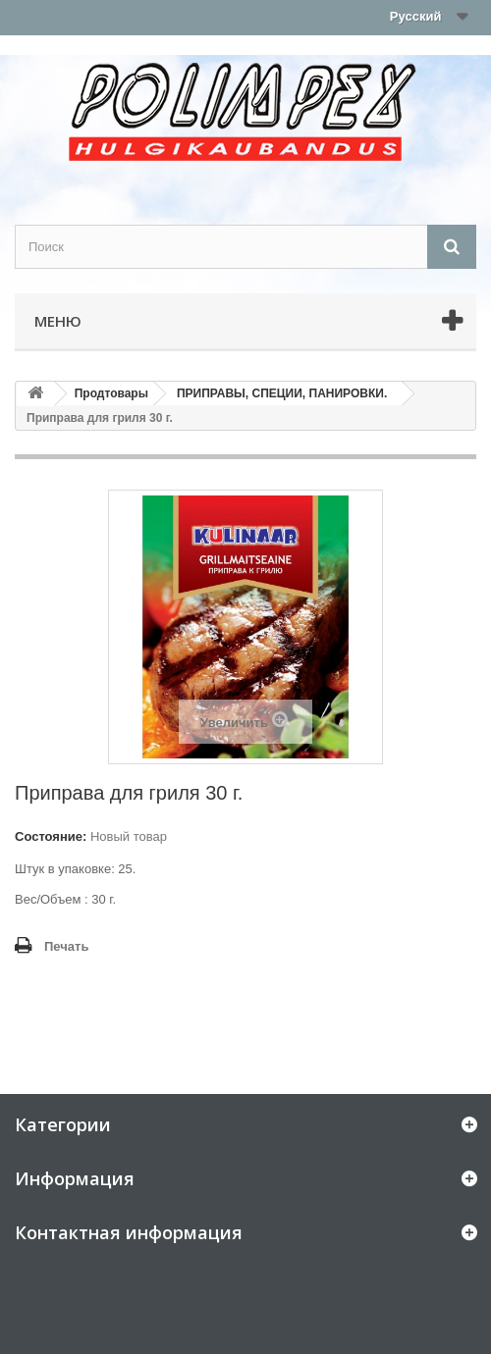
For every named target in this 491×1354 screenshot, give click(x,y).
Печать (66, 946)
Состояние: (50, 836)
